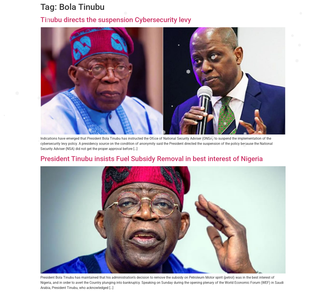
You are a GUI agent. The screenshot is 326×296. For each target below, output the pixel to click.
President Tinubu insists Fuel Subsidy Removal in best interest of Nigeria (151, 159)
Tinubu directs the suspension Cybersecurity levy (115, 20)
